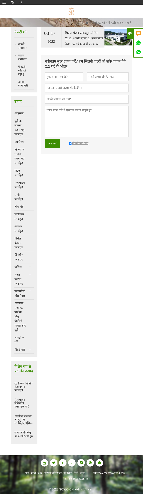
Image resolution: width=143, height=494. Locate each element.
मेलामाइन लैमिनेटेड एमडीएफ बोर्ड (21, 403)
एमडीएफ (19, 142)
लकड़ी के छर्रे (19, 340)
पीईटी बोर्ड (19, 349)
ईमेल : (96, 473)
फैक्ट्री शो (100, 22)
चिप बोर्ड (19, 206)
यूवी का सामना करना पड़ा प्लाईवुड (19, 127)
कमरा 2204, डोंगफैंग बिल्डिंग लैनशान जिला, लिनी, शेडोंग (58, 473)
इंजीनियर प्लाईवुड (19, 216)
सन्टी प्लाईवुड (18, 197)
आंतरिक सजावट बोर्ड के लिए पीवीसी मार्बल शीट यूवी (20, 317)
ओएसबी (19, 113)
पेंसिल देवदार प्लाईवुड (18, 243)
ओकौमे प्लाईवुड (18, 228)
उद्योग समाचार (22, 57)
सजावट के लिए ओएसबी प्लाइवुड (23, 434)
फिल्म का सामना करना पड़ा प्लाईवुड (19, 156)
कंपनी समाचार (22, 46)
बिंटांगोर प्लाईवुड (18, 257)
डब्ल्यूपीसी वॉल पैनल (19, 293)
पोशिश (18, 267)
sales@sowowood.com (112, 473)
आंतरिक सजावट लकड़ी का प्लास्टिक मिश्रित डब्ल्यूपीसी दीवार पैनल (23, 420)
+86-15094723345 (78, 478)
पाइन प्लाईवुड (18, 173)
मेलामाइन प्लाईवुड (19, 185)
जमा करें (52, 143)
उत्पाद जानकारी (23, 83)
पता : (28, 473)
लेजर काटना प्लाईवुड (18, 279)
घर (89, 23)
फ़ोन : (64, 478)
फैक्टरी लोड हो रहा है (22, 70)
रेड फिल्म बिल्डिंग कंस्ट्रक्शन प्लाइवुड (23, 387)
